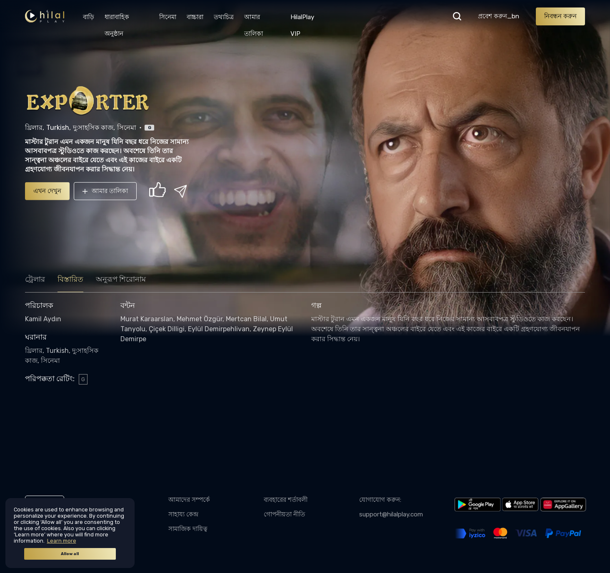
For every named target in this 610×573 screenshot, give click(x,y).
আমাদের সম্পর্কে (189, 500)
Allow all (70, 553)
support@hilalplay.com (391, 514)
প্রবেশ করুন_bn (498, 16)
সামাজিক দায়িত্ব (188, 529)
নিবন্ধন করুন (560, 16)
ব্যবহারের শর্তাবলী (286, 500)
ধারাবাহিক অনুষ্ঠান (117, 19)
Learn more (61, 541)
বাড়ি (88, 17)
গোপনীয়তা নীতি (284, 514)
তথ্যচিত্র (224, 17)
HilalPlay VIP (302, 19)
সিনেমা (167, 17)
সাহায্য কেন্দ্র (183, 514)
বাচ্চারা (195, 17)
